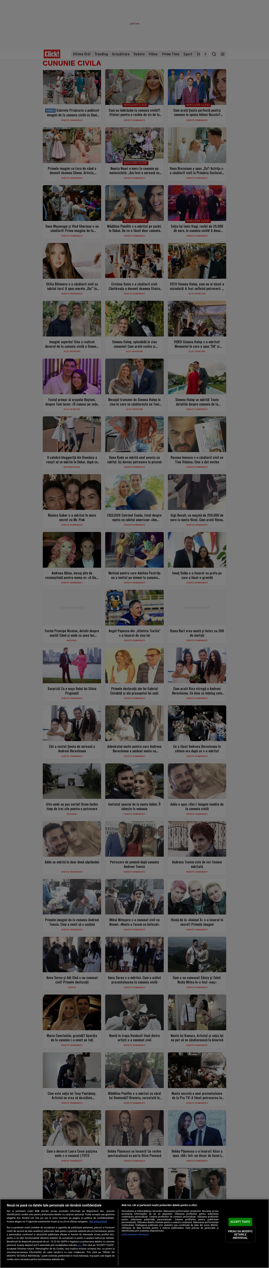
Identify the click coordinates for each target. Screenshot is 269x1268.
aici (79, 1244)
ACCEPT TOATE (240, 1221)
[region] (134, 1233)
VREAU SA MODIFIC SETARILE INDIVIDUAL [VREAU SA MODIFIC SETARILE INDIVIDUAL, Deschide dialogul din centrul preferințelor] (240, 1235)
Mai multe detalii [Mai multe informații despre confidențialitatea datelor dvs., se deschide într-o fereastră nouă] (98, 1221)
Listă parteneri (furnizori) (135, 1234)
